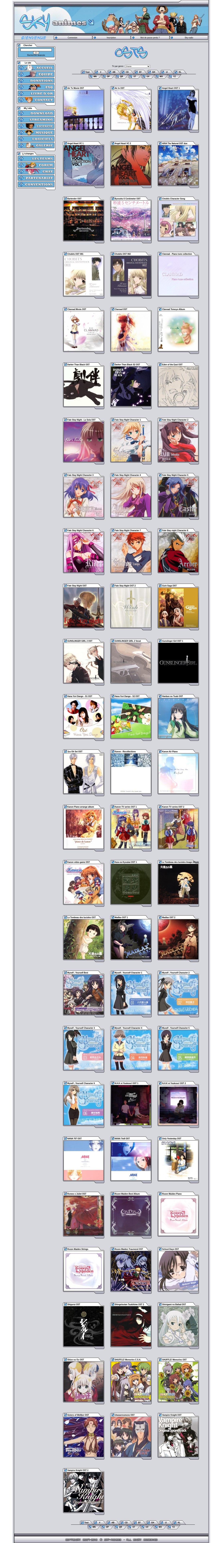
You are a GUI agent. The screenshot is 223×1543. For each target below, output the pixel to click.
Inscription (111, 38)
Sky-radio (189, 38)
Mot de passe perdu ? (150, 38)
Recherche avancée (36, 55)
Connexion (72, 38)
